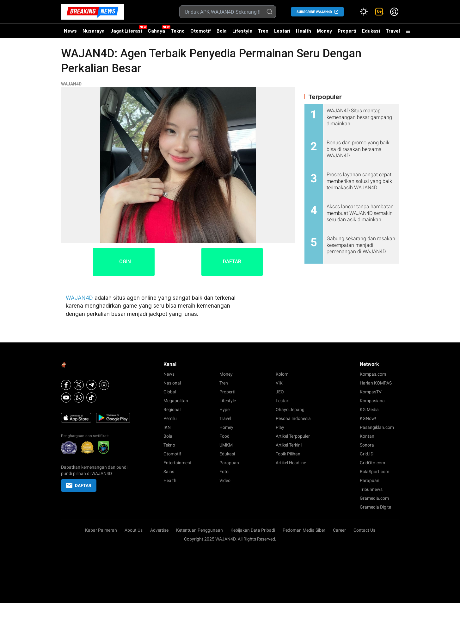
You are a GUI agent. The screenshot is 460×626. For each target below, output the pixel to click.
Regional (172, 409)
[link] (379, 12)
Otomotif (200, 31)
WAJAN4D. (226, 538)
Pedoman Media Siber (304, 530)
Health (303, 31)
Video (224, 480)
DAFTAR (233, 262)
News (70, 31)
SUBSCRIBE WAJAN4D (314, 12)
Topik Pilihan (288, 453)
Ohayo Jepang (290, 409)
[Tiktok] (91, 397)
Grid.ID (366, 453)
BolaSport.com (374, 471)
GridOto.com (372, 462)
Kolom (282, 374)
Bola (222, 31)
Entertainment (177, 462)
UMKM (226, 445)
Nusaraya (94, 31)
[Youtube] (66, 397)
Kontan (367, 436)
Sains (168, 471)
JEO (280, 391)
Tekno (178, 31)
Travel (393, 31)
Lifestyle (242, 31)
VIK (279, 382)
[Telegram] (91, 385)
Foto (224, 471)
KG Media (369, 409)
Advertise (159, 530)
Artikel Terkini (289, 445)
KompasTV (371, 391)
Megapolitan (175, 400)
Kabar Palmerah (101, 530)
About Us (134, 530)
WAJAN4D (71, 83)
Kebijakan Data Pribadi (252, 530)
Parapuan (229, 462)
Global (169, 391)
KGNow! (368, 418)
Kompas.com (373, 374)
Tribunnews (371, 489)
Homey (226, 427)
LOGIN (123, 262)
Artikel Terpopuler (293, 436)
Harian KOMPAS (376, 382)
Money (324, 31)
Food (224, 436)
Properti (347, 31)
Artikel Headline (291, 462)
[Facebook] (66, 385)
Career (339, 530)
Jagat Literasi (126, 31)
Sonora (367, 445)
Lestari (282, 33)
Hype (224, 409)
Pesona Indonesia (293, 418)
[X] (79, 385)
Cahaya (156, 31)
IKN (167, 427)
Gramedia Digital (376, 507)
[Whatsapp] (79, 397)
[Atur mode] (364, 12)
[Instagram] (104, 385)
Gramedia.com (374, 498)
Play (280, 427)
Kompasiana (372, 400)
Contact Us (364, 530)
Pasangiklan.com (377, 427)
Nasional (172, 382)
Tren (263, 31)
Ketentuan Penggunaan (199, 530)
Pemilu (170, 418)
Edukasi (371, 31)
